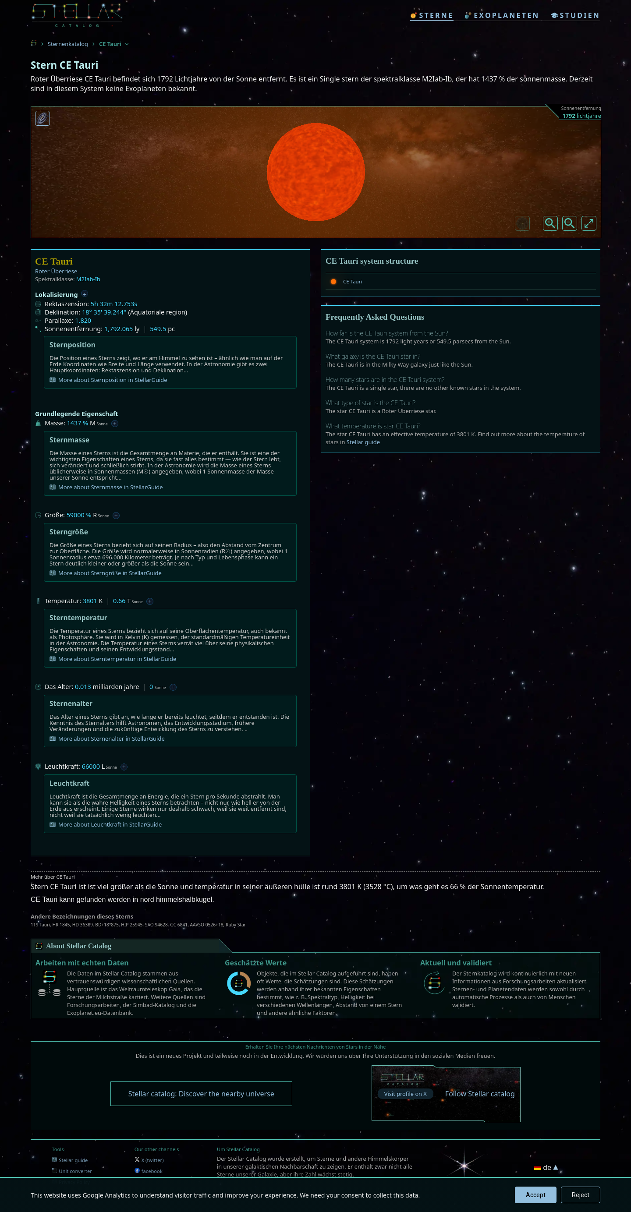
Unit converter (72, 1171)
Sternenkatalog (68, 44)
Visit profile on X (405, 1094)
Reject (580, 1194)
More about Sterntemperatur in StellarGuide (113, 659)
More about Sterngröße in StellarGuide (106, 573)
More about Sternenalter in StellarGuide (107, 738)
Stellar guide (363, 442)
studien (575, 15)
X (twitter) (149, 1160)
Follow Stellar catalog (480, 1094)
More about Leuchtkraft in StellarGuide (106, 824)
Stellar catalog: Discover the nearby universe (201, 1094)
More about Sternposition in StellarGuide (108, 380)
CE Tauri (352, 281)
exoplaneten (501, 15)
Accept (536, 1194)
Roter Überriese (56, 271)
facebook (149, 1171)
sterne (432, 15)
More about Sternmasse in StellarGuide (106, 487)
